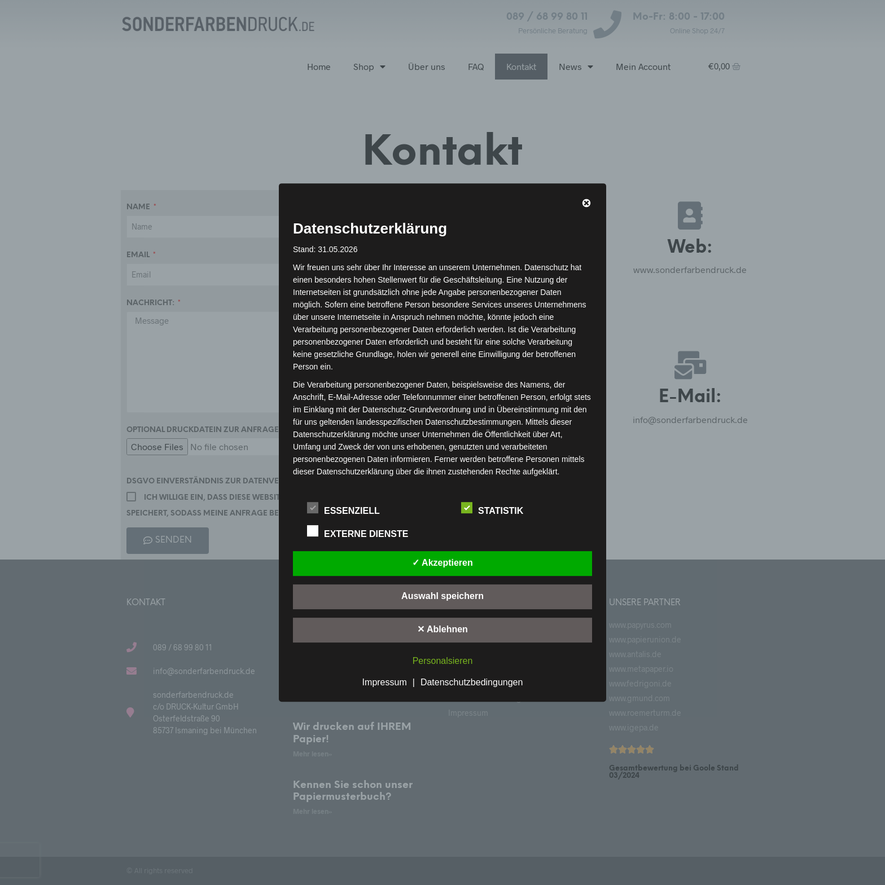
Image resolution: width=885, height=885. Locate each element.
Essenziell (349, 509)
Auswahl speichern (442, 596)
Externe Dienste (363, 532)
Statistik (498, 509)
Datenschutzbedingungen (471, 682)
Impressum (384, 682)
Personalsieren (443, 661)
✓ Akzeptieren (442, 562)
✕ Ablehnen (442, 629)
